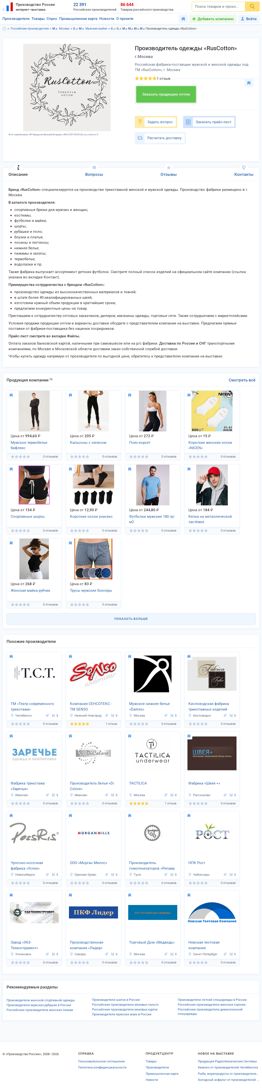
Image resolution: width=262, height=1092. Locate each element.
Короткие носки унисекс (91, 516)
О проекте (124, 18)
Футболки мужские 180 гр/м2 (152, 519)
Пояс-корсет (140, 442)
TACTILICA (138, 783)
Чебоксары (199, 874)
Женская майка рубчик (30, 590)
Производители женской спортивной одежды (41, 1000)
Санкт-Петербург (202, 954)
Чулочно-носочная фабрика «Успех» (27, 866)
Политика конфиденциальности (102, 1067)
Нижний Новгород (85, 715)
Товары (38, 18)
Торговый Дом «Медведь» (152, 942)
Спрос (52, 18)
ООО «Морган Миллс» (88, 863)
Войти (249, 19)
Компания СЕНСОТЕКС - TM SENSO (91, 707)
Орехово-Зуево (83, 874)
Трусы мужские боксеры (91, 590)
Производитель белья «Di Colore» (92, 786)
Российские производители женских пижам (40, 1010)
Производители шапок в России (116, 1000)
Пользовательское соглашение (101, 1061)
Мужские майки (96, 28)
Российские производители (30, 28)
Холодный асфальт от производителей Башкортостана (229, 1080)
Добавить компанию (216, 19)
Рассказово (199, 795)
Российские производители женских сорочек (212, 1004)
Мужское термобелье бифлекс (29, 445)
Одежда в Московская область (113, 28)
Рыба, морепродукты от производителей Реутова (229, 1074)
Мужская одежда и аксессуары (81, 28)
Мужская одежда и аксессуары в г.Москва (130, 28)
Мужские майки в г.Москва (142, 28)
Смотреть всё (242, 380)
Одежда (75, 28)
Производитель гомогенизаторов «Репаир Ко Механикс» (152, 866)
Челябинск (21, 715)
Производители (16, 18)
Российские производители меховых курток (125, 1009)
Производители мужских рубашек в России (39, 1005)
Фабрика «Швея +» (204, 783)
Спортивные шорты (28, 516)
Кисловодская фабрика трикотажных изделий (208, 707)
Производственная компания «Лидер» (86, 945)
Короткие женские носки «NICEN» (210, 445)
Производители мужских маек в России (122, 1014)
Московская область (55, 28)
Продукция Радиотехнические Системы (227, 1061)
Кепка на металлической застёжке (210, 519)
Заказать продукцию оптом (166, 94)
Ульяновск (20, 954)
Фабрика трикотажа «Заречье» (28, 786)
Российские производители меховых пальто (125, 1004)
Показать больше (131, 619)
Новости (106, 18)
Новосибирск (22, 874)
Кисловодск (199, 715)
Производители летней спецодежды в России (212, 1000)
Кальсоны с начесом (88, 442)
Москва (64, 28)
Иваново (19, 795)
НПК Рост (196, 863)
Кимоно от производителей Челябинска (228, 1067)
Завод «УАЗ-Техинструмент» (24, 945)
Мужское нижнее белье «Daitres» (149, 707)
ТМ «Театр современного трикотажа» (32, 707)
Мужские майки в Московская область (136, 28)
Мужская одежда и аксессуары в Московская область (124, 28)
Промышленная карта (78, 18)
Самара (78, 954)
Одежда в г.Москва (119, 28)
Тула (135, 874)
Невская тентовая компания (204, 945)
